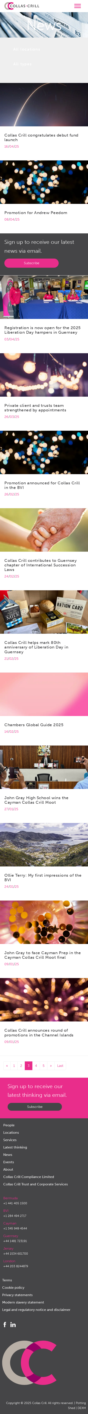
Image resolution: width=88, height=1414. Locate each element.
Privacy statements (17, 1295)
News (7, 1155)
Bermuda (10, 1198)
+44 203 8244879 (15, 1266)
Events (8, 1162)
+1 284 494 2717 (14, 1216)
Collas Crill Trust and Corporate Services (35, 1184)
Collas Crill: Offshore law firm (21, 6)
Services (10, 1140)
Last (60, 1066)
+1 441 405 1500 (15, 1203)
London (9, 1261)
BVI (5, 1211)
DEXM (82, 1408)
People (9, 1125)
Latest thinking (15, 1147)
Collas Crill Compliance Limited (28, 1177)
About (8, 1169)
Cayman (9, 1223)
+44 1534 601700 (15, 1254)
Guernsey (10, 1236)
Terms (7, 1280)
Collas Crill (39, 1403)
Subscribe (31, 263)
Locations (11, 1132)
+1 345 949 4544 (15, 1228)
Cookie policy (13, 1287)
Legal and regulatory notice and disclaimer (36, 1310)
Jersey (8, 1248)
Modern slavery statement (23, 1302)
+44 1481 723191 (15, 1241)
